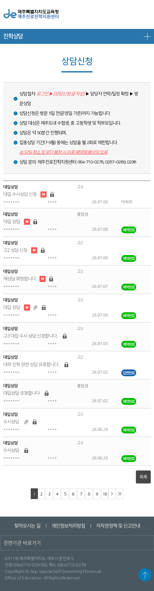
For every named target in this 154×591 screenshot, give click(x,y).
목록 (143, 477)
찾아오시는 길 (27, 525)
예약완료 (129, 230)
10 (105, 494)
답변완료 (129, 373)
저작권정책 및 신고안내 (118, 525)
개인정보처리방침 (68, 525)
